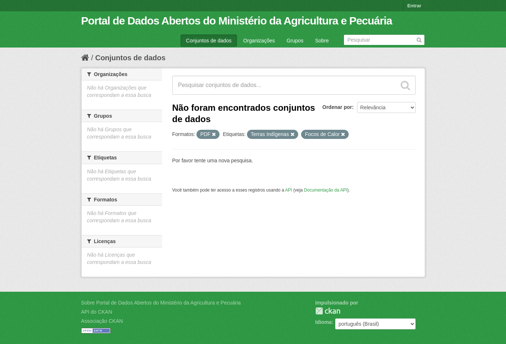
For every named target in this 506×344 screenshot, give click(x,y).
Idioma (323, 322)
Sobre (322, 41)
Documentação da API (325, 190)
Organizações (259, 41)
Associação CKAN (102, 321)
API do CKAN (96, 312)
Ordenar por (337, 107)
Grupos (294, 41)
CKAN (327, 311)
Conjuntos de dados (209, 41)
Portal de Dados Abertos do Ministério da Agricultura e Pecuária (236, 21)
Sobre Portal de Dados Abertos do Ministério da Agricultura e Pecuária (161, 303)
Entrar (414, 5)
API (288, 190)
